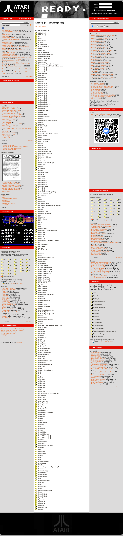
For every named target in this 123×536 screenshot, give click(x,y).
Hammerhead (40, 62)
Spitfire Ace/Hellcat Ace (9, 304)
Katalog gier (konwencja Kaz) (10, 251)
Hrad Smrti (40, 451)
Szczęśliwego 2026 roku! (9, 55)
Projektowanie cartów (97, 360)
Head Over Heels (42, 172)
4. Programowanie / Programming (101, 87)
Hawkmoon (40, 159)
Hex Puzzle (40, 246)
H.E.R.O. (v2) (40, 35)
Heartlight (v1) (41, 180)
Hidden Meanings (42, 277)
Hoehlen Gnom (41, 347)
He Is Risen (40, 168)
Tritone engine (6, 136)
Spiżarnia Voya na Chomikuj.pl (11, 189)
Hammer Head (41, 60)
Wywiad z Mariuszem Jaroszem (101, 224)
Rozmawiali (94, 223)
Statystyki (4, 335)
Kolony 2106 (5, 301)
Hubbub (39, 455)
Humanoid (39, 469)
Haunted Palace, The (43, 151)
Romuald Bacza (96, 238)
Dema (107, 26)
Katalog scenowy (95, 197)
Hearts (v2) (40, 190)
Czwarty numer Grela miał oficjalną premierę (15, 63)
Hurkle (38, 488)
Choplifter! (5, 292)
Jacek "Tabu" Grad (97, 247)
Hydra (38, 492)
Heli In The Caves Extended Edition (48, 205)
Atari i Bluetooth (96, 352)
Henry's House (41, 228)
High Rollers (40, 292)
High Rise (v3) (41, 290)
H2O (38, 37)
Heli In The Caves (42, 203)
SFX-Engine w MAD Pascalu (10, 109)
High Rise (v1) (41, 286)
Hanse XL (39, 112)
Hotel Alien (40, 428)
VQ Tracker (94, 71)
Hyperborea (40, 505)
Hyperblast (40, 501)
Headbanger (40, 176)
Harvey (38, 137)
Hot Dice (39, 418)
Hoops (38, 376)
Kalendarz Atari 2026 (8, 43)
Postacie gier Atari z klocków (10, 39)
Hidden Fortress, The (43, 273)
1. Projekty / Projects (97, 83)
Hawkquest (40, 161)
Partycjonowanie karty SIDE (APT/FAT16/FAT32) (16, 128)
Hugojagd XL (40, 463)
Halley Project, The (42, 58)
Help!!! (38, 224)
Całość (6, 283)
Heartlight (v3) (41, 184)
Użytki (101, 26)
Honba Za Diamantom (43, 364)
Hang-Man (39, 75)
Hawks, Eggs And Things (44, 162)
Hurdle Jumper (41, 486)
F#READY (94, 232)
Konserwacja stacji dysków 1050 (11, 115)
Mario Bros (5, 297)
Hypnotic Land (41, 507)
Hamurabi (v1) (41, 68)
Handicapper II (41, 73)
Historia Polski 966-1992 (44, 319)
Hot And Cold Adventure (44, 412)
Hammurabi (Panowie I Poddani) (47, 64)
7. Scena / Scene (96, 92)
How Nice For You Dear (44, 445)
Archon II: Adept (7, 303)
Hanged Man (40, 77)
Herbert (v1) (40, 232)
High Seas (39, 296)
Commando (5, 295)
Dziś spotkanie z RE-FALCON (11, 31)
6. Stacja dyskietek (98, 307)
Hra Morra (39, 447)
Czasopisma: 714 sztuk (9, 182)
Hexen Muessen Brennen (44, 257)
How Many (39, 443)
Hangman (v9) (41, 102)
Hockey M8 (40, 341)
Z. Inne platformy (97, 334)
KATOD (93, 235)
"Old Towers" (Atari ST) (9, 288)
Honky (38, 368)
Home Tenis (40, 358)
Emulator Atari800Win (8, 145)
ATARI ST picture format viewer (100, 62)
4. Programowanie (98, 301)
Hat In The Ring (41, 141)
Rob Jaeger (94, 245)
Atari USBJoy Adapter (97, 265)
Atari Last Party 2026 (8, 54)
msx (112, 208)
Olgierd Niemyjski (96, 254)
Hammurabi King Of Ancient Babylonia (49, 66)
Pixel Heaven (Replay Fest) (99, 68)
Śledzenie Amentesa (97, 239)
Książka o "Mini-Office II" (98, 56)
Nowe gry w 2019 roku (8, 119)
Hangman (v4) (41, 93)
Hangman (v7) (41, 99)
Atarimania (5, 200)
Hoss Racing (40, 407)
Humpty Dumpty (41, 471)
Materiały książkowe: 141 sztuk (11, 185)
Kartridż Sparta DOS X (9, 112)
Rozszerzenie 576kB (97, 375)
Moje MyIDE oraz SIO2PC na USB (101, 369)
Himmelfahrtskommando (44, 310)
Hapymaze (39, 118)
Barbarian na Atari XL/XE (98, 44)
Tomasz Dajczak (96, 227)
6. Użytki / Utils (95, 90)
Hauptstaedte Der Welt (43, 153)
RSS (29, 25)
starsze (30, 140)
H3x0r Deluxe (40, 40)
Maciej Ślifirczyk (96, 250)
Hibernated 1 (40, 263)
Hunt (38, 478)
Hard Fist (39, 124)
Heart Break (40, 178)
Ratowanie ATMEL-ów (98, 358)
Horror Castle (40, 395)
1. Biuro (94, 293)
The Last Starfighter (8, 309)
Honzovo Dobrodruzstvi (44, 370)
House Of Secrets (42, 434)
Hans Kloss (40, 108)
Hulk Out (39, 465)
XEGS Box (94, 378)
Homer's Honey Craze (43, 360)
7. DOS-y (95, 310)
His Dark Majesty (42, 312)
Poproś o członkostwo (110, 13)
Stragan (92, 261)
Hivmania (39, 329)
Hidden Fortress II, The (43, 269)
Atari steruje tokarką (97, 382)
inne (16, 274)
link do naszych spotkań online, (100, 114)
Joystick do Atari (96, 361)
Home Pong (40, 356)
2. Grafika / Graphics (97, 84)
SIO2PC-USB (95, 354)
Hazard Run (40, 164)
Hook (38, 372)
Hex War (39, 248)
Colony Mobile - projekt (8, 333)
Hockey (38, 339)
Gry (95, 26)
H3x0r (38, 39)
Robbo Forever (6, 300)
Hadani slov (40, 50)
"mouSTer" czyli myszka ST (99, 264)
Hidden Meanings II (42, 279)
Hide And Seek (41, 283)
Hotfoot (38, 430)
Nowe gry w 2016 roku (8, 125)
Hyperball (39, 500)
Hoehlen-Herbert (41, 350)
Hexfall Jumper (41, 259)
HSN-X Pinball (41, 44)
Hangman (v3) (41, 91)
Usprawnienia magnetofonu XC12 (12, 113)
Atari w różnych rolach (98, 379)
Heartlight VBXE (41, 186)
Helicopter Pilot (41, 211)
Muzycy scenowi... (96, 59)
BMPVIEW (5, 131)
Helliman (39, 221)
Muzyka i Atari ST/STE (98, 41)
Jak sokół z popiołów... (8, 37)
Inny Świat (5, 315)
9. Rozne (95, 316)
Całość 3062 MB (7, 276)
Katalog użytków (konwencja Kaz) (101, 285)
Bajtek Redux (6, 191)
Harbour (39, 122)
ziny (106, 217)
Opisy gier (4, 286)
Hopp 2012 (40, 379)
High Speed (40, 298)
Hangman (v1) (41, 83)
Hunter (38, 484)
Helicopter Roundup (43, 213)
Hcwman (39, 166)
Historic (39, 321)
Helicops (39, 209)
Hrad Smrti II (40, 453)
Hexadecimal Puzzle (43, 250)
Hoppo (38, 389)
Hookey (39, 374)
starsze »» (29, 76)
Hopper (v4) (40, 387)
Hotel (38, 426)
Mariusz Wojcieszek (97, 236)
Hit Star (38, 323)
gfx (119, 202)
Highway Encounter (42, 306)
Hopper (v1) (40, 381)
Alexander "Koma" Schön (99, 248)
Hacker (38, 48)
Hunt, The (39, 482)
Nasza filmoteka (7, 45)
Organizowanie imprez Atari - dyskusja (12, 329)
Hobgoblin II (40, 337)
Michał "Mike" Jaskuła (97, 230)
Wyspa (4, 306)
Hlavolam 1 (40, 331)
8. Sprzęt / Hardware (97, 93)
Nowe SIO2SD (95, 355)
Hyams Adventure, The (43, 490)
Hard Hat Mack (41, 126)
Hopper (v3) (40, 385)
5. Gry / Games (96, 89)
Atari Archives (6, 201)
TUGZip (21, 283)
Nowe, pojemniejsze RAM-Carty (101, 262)
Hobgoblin (39, 335)
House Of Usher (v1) (43, 436)
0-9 (3, 259)
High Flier (39, 285)
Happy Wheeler (41, 114)
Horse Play (40, 397)
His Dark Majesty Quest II (44, 314)
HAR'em (39, 42)
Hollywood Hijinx (42, 354)
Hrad (38, 449)
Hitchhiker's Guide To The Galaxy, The (48, 325)
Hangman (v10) (41, 85)
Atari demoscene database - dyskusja (12, 330)
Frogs (3, 291)
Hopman (39, 377)
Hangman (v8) (41, 100)
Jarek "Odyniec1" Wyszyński (100, 251)
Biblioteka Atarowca (7, 152)
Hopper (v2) (40, 383)
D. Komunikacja (97, 325)
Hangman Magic (41, 106)
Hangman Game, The (43, 104)
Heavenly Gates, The (43, 194)
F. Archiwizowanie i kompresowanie (103, 331)
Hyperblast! (40, 503)
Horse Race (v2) (41, 403)
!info (106, 205)
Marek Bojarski (95, 253)
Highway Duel (41, 304)
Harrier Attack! (41, 135)
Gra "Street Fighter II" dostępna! (11, 66)
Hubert (38, 457)
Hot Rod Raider (41, 422)
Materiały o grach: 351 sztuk (10, 188)
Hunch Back (40, 472)
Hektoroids (40, 201)
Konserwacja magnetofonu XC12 (12, 116)
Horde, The (40, 391)
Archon (4, 307)
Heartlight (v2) (41, 182)
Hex (37, 242)
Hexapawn (39, 254)
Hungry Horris (41, 476)
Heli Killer (39, 207)
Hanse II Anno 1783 (42, 110)
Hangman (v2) (41, 89)
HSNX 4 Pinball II (42, 46)
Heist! (38, 197)
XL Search (5, 204)
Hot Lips (39, 420)
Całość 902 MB (97, 336)
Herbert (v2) (40, 234)
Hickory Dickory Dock (43, 267)
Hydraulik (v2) (41, 496)
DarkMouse (94, 384)
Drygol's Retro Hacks (8, 203)
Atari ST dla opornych (8, 133)
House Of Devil (41, 432)
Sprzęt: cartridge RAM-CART (100, 271)
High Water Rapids (42, 300)
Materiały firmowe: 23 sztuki (10, 186)
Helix (38, 215)
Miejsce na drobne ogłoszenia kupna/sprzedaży (105, 273)
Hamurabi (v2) (41, 70)
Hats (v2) (39, 145)
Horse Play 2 (40, 399)
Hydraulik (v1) (41, 494)
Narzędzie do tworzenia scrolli (11, 110)
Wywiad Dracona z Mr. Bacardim (101, 226)
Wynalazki (93, 351)
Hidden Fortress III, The (44, 271)
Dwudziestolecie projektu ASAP (11, 60)
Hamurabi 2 (40, 72)
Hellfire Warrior (41, 219)
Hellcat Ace (40, 217)
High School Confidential (44, 294)
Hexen (38, 256)
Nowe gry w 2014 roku (8, 134)
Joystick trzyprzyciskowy (98, 367)
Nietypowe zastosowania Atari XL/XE (102, 35)
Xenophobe (5, 298)
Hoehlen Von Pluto (42, 348)
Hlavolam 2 (40, 333)
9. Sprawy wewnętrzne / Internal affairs (103, 95)
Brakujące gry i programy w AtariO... (102, 53)
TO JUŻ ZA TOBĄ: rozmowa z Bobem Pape (104, 242)
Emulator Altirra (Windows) (10, 149)
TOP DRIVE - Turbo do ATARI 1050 (102, 77)
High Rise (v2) (41, 288)
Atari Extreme (6, 34)
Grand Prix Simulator (8, 318)
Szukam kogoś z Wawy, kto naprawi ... (103, 74)
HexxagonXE (40, 261)
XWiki (3, 197)
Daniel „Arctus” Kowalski (98, 233)
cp (119, 199)
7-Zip (17, 283)
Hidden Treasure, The (43, 281)
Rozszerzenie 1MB (97, 366)
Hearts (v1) (40, 188)
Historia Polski (41, 317)
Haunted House (41, 149)
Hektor (38, 199)
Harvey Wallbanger (42, 139)
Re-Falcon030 (6, 30)
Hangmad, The (41, 79)
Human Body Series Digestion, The (47, 467)
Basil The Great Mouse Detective (12, 312)
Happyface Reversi (42, 116)
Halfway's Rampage (42, 56)
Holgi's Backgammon (43, 352)
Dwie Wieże (5, 310)
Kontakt (3, 207)
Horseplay (39, 405)
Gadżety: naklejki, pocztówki (99, 270)
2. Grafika (95, 296)
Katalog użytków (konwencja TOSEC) (102, 339)
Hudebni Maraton (42, 461)
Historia (39, 316)
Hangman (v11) (41, 87)
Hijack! (38, 308)
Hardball (39, 130)
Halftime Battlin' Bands (44, 54)
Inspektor (4, 316)
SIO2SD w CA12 (96, 357)
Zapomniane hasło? (96, 13)
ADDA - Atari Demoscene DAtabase (101, 194)
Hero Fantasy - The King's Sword (47, 240)
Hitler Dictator (41, 327)
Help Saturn (40, 223)
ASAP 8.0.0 (5, 36)
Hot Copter (40, 416)
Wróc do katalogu (40, 26)
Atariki (4, 195)
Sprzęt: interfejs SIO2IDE (99, 276)
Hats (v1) (39, 143)
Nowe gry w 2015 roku (8, 127)
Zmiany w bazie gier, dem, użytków (102, 50)
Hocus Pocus (40, 343)
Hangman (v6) (41, 97)
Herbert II (39, 236)
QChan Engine (6, 137)
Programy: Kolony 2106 (98, 267)
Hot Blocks (40, 414)
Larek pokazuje (6, 122)
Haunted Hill (40, 147)
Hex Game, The (41, 244)
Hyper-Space (40, 498)
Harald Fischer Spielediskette (46, 120)
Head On (39, 170)
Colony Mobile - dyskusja (8, 332)
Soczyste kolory (96, 376)
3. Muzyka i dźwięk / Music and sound (102, 86)
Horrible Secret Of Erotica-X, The (47, 393)
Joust (3, 294)
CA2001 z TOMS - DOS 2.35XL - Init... (103, 38)
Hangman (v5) (41, 95)
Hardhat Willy (40, 132)
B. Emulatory (96, 319)
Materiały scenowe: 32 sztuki (10, 183)
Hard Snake (40, 128)
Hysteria (39, 509)
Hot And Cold (40, 410)
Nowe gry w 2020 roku (8, 118)
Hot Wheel (39, 424)
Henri (38, 226)
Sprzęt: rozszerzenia (97, 268)
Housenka (39, 439)
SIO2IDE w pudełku (97, 381)
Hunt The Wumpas (42, 480)
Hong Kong (40, 366)
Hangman (39, 81)
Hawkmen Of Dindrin (43, 157)
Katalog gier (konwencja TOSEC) (11, 279)
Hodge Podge (40, 345)
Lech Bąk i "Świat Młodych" (99, 229)
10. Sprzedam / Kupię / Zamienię (101, 96)
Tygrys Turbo (95, 363)
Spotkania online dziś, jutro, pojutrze (13, 49)
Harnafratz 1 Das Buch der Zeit (46, 134)
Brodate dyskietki (7, 42)
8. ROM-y (95, 313)
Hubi (38, 459)
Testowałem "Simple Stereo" (99, 364)
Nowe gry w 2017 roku (8, 121)
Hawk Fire (39, 155)
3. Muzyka (95, 298)
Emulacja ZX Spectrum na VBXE (12, 124)
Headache (39, 174)
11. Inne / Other (96, 98)
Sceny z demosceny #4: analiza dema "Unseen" (16, 69)
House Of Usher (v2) (43, 438)
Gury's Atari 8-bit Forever (9, 198)
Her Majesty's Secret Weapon (46, 230)
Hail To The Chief (42, 52)
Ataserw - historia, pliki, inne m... (101, 47)
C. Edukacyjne (96, 322)
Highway (39, 302)
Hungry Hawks (41, 474)
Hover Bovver (41, 441)
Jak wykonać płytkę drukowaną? (101, 372)
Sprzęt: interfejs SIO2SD (98, 277)
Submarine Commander (9, 289)
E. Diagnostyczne (97, 328)
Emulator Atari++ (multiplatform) (11, 148)
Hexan (38, 252)
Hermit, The (40, 238)
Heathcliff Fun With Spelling (45, 192)
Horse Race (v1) (41, 401)
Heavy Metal (40, 196)
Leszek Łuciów (95, 241)
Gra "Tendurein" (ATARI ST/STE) (101, 65)
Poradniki (4, 106)
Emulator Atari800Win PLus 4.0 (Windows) (15, 146)
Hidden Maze (40, 275)
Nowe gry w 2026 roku (8, 52)
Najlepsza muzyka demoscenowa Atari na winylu (16, 57)
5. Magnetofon (96, 304)
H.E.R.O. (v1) (40, 33)
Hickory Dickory (41, 265)
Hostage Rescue (41, 409)
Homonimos (40, 362)
